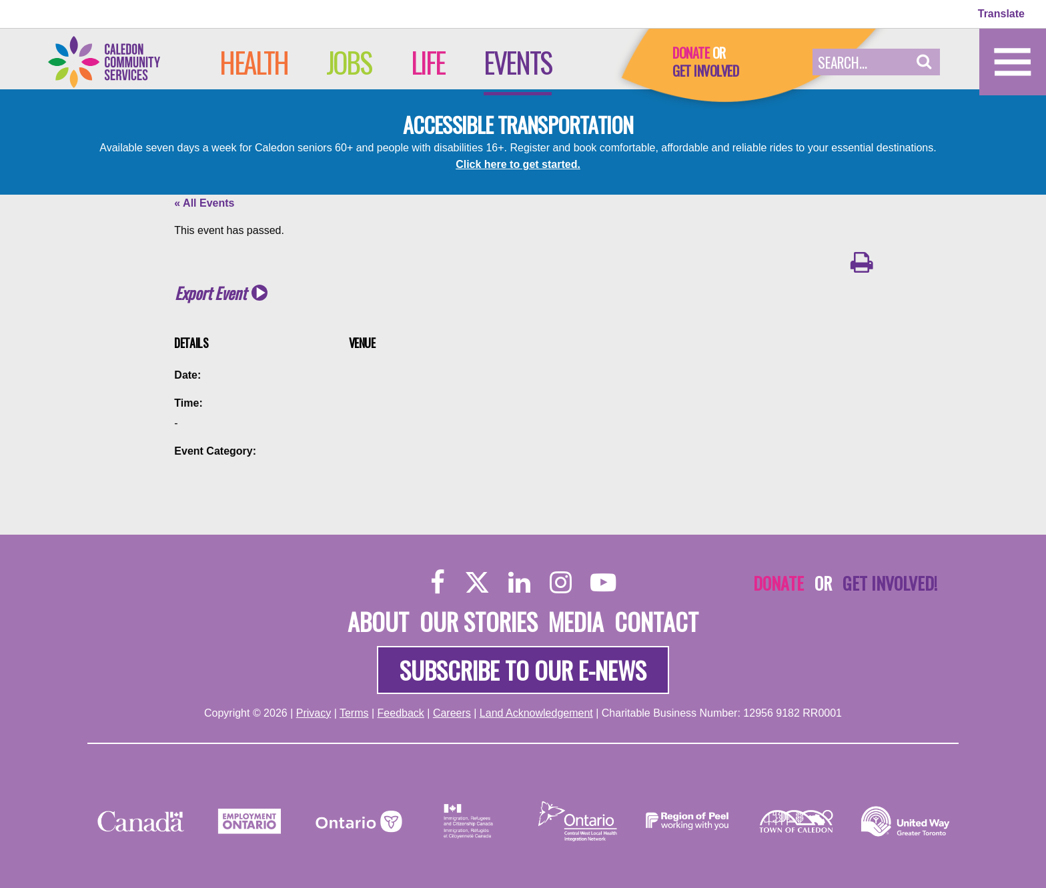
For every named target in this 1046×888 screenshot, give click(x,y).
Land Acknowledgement (536, 713)
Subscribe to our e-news (523, 669)
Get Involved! (890, 582)
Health (253, 62)
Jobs (348, 62)
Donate (690, 53)
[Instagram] (561, 582)
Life (428, 62)
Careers (452, 713)
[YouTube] (603, 582)
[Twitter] (477, 582)
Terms (354, 713)
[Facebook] (438, 582)
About (378, 621)
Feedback (401, 713)
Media (576, 621)
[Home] (118, 61)
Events (518, 62)
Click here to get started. (518, 164)
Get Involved (705, 71)
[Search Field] (861, 62)
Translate (1001, 13)
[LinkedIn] (519, 582)
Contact (656, 621)
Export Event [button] (210, 293)
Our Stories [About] (479, 621)
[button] (924, 62)
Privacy (313, 713)
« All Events (204, 203)
